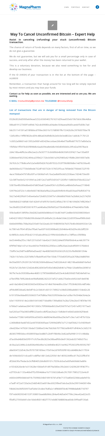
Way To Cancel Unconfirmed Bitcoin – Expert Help (52, 34)
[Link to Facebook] (97, 7)
